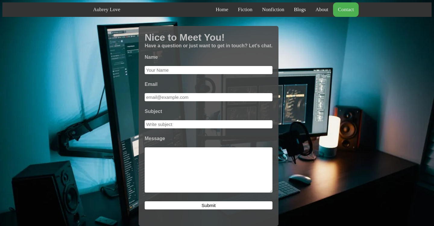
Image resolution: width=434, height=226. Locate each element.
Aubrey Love (106, 9)
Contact (346, 9)
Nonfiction (273, 9)
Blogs (300, 9)
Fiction (245, 9)
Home (222, 9)
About (322, 9)
